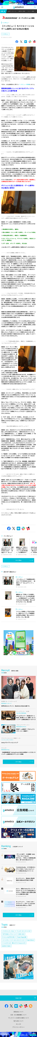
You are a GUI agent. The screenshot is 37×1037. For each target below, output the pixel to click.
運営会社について (18, 1017)
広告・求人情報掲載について (18, 1020)
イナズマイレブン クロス (8, 936)
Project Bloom (30, 945)
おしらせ (18, 1029)
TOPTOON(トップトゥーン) (9, 939)
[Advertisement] (14, 567)
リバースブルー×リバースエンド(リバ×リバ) (13, 945)
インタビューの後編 (24, 84)
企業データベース (12, 11)
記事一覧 (3, 11)
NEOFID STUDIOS (6, 951)
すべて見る (18, 560)
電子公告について (18, 1026)
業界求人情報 (22, 11)
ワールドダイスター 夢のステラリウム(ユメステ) (13, 948)
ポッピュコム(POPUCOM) (8, 942)
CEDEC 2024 (21, 939)
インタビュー (5, 22)
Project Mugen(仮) (21, 942)
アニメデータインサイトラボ (23, 936)
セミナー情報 (31, 11)
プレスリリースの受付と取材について (18, 1023)
